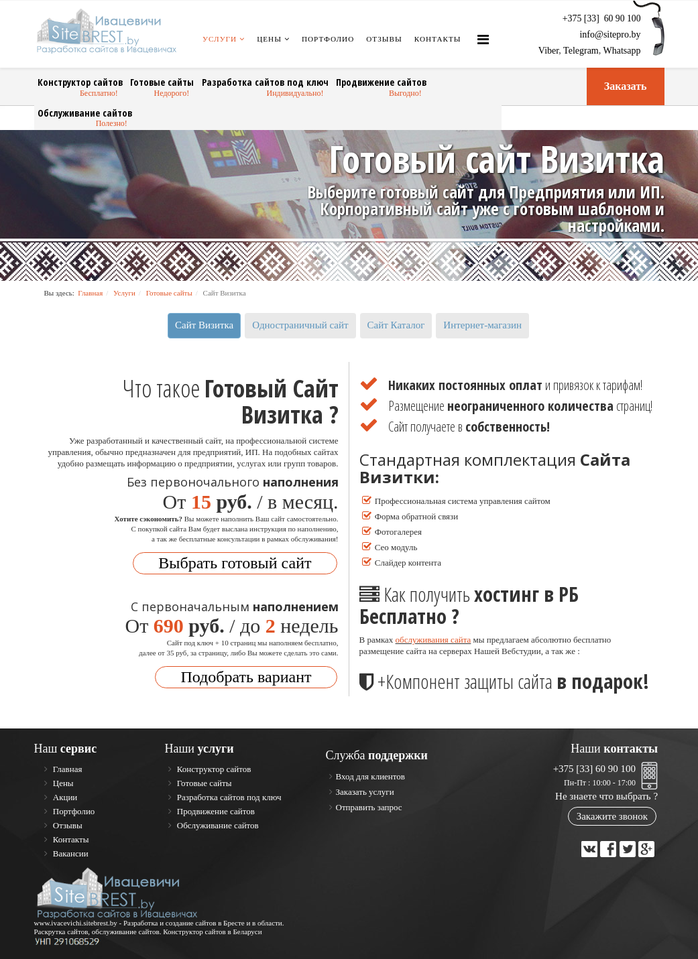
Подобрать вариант (245, 676)
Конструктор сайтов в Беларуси (212, 931)
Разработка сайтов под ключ (256, 82)
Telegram (581, 51)
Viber (548, 51)
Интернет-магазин (482, 324)
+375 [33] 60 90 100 (594, 768)
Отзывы (384, 39)
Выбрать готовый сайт (234, 561)
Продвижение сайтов (368, 82)
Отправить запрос (369, 807)
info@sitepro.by (609, 34)
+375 (602, 18)
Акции (64, 796)
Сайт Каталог (396, 324)
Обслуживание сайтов (84, 112)
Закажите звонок (612, 815)
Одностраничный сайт (300, 324)
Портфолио (328, 39)
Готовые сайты (157, 82)
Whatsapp (622, 51)
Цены (269, 39)
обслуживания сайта (433, 639)
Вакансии (70, 853)
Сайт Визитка (204, 324)
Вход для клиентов (370, 776)
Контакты (437, 39)
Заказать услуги (365, 791)
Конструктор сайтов (79, 82)
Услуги (219, 39)
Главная (90, 292)
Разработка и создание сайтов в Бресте (184, 922)
